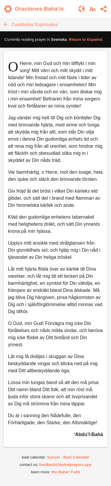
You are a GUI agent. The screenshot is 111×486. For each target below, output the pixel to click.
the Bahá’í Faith (66, 472)
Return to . (86, 39)
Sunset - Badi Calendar (68, 457)
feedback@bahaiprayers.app (65, 464)
